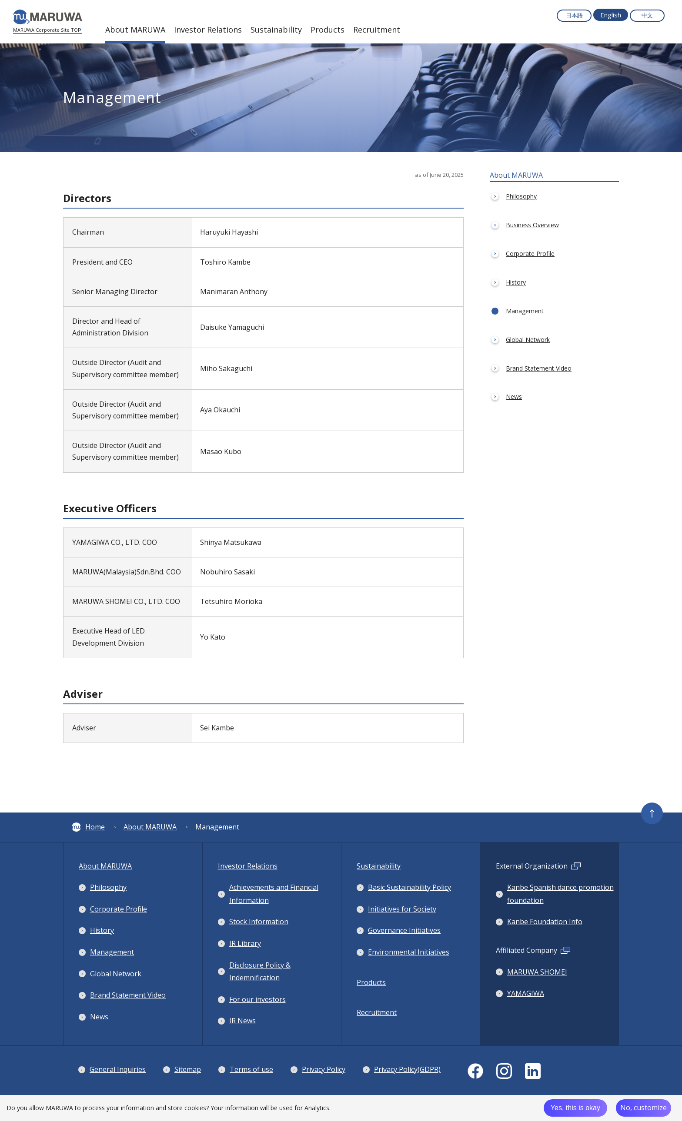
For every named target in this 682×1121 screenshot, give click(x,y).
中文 (647, 15)
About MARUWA (150, 827)
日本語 (574, 15)
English (610, 14)
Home (88, 827)
